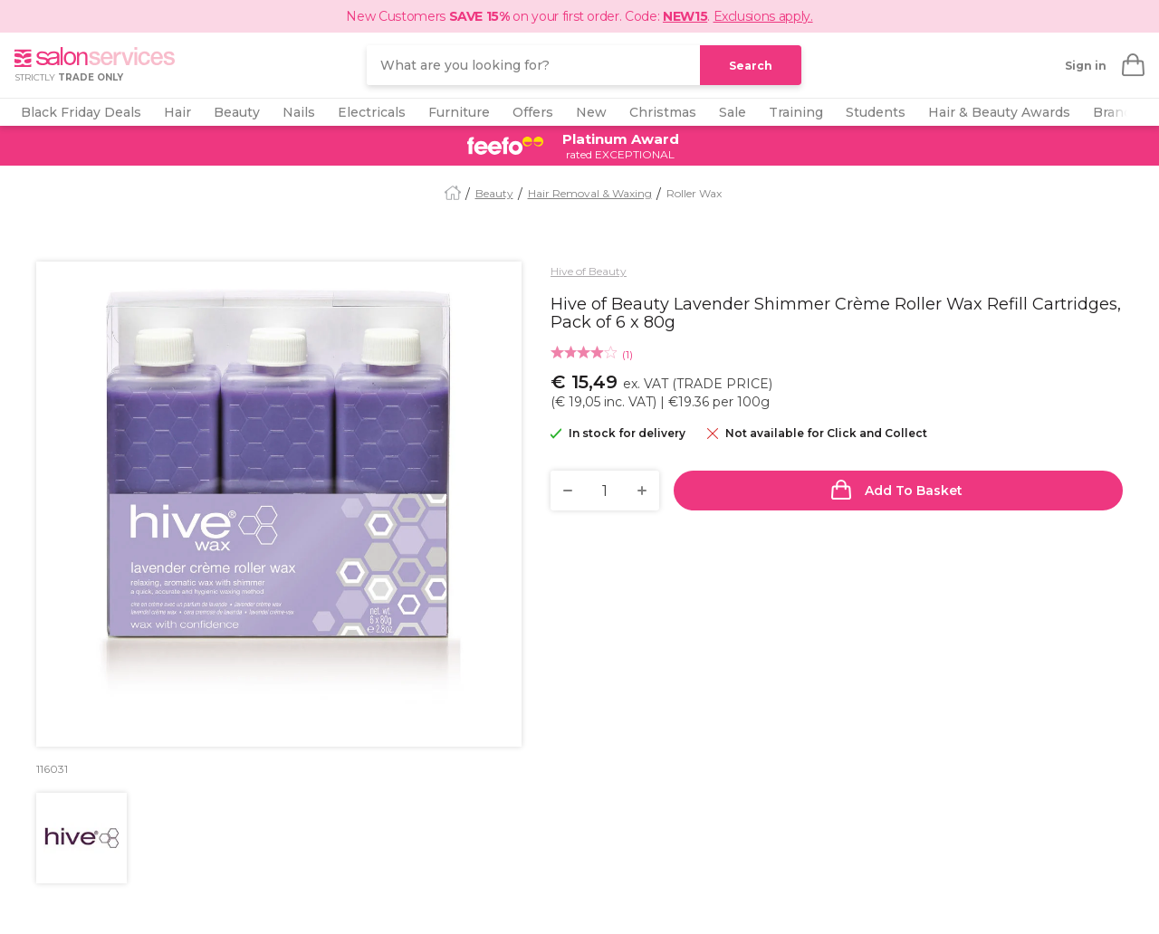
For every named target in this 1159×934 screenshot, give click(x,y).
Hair (177, 112)
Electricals (372, 112)
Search (750, 65)
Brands (1116, 112)
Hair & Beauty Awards (999, 112)
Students (875, 112)
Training (796, 112)
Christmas (662, 112)
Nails (299, 112)
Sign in (1085, 65)
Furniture (459, 112)
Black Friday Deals (81, 112)
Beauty (237, 112)
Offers (532, 112)
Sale (732, 112)
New (591, 112)
